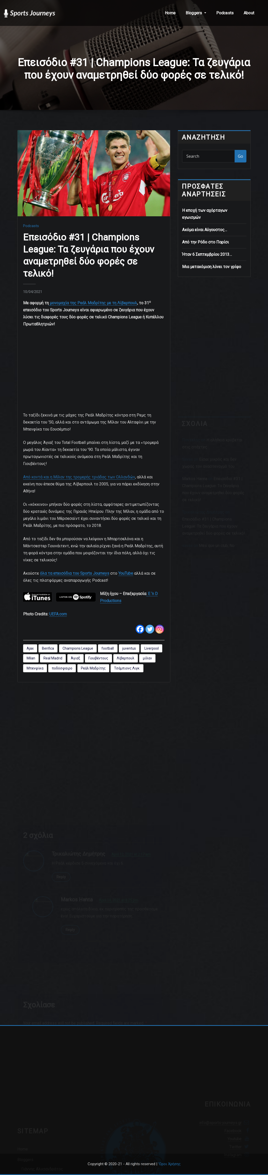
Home (170, 13)
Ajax (30, 648)
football (107, 648)
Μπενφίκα (35, 668)
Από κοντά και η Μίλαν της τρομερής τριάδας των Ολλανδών (79, 477)
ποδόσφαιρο (62, 668)
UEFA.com (58, 614)
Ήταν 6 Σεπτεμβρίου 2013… (207, 254)
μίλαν (147, 658)
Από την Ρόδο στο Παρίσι (205, 242)
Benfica (48, 648)
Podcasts (225, 13)
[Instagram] (159, 629)
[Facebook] (140, 629)
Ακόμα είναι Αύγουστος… (204, 229)
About (249, 13)
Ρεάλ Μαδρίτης (93, 668)
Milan (31, 658)
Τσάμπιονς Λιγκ (127, 668)
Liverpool (151, 648)
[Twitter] (149, 629)
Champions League (78, 648)
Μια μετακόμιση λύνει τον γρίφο (211, 266)
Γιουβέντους (98, 658)
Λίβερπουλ (125, 658)
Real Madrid (52, 658)
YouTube (125, 573)
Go (240, 156)
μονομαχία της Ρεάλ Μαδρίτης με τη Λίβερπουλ (93, 303)
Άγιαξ (75, 658)
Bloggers (196, 13)
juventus (129, 648)
